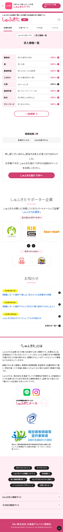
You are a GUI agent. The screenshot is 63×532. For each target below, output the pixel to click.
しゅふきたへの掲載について (23, 473)
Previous (33, 246)
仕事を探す (8, 28)
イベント (55, 28)
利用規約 (45, 473)
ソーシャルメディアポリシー (21, 485)
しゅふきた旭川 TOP (25, 35)
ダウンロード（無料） (50, 5)
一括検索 (30, 114)
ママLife (39, 28)
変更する (54, 58)
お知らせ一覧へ (51, 326)
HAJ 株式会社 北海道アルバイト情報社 (31, 524)
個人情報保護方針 (17, 479)
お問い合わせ (44, 485)
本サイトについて (22, 468)
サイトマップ (41, 468)
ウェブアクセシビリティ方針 (41, 479)
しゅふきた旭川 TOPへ (31, 175)
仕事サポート (24, 28)
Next (28, 246)
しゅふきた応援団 (30, 212)
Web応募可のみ (41, 140)
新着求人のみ (23, 140)
